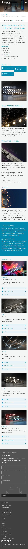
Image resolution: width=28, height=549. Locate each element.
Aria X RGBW (5, 426)
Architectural (9, 16)
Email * (4, 465)
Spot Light (16, 16)
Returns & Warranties (6, 514)
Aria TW (3, 351)
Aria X (3, 389)
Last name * (17, 470)
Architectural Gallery (6, 512)
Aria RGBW (4, 277)
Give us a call (4, 536)
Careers (3, 523)
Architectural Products (7, 510)
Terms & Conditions (6, 528)
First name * (5, 470)
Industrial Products (6, 505)
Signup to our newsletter (7, 538)
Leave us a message (6, 534)
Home (3, 16)
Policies (3, 525)
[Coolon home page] (6, 2)
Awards (3, 520)
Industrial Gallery (5, 507)
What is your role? (6, 480)
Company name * (6, 475)
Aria (2, 314)
